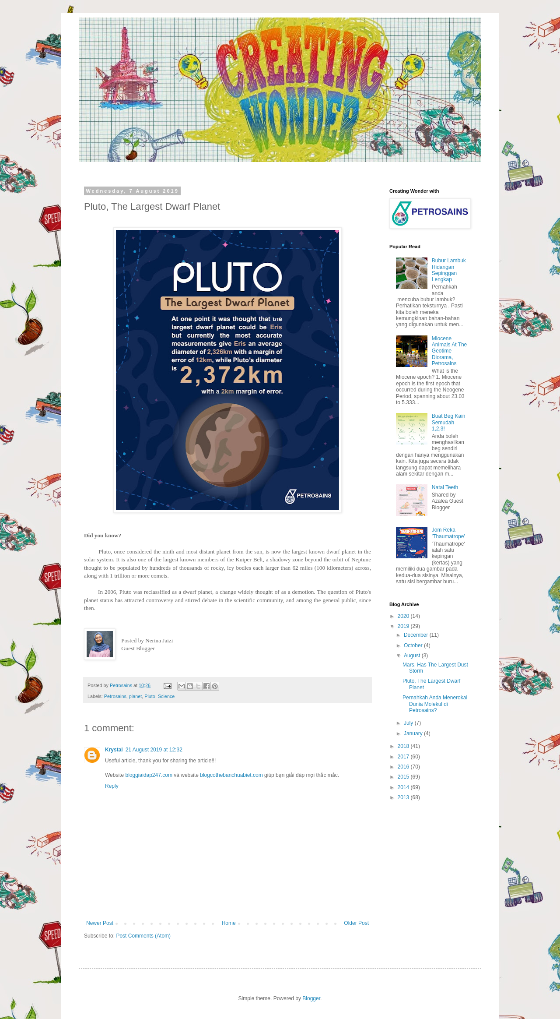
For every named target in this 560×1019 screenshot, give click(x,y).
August (413, 655)
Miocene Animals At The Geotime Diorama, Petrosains (449, 351)
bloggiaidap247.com (148, 775)
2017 (404, 757)
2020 (404, 616)
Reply (112, 786)
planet (135, 696)
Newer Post (99, 923)
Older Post (356, 923)
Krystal (114, 750)
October (414, 645)
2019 (404, 626)
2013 (404, 797)
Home (229, 923)
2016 (404, 767)
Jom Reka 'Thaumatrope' (448, 533)
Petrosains (115, 696)
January (414, 733)
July (409, 723)
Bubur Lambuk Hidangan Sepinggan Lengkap (449, 269)
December (417, 635)
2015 (404, 777)
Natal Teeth (445, 487)
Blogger (311, 998)
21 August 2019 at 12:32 (154, 750)
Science (166, 696)
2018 (404, 746)
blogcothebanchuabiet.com (231, 775)
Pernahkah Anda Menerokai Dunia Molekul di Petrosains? (434, 704)
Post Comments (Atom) (143, 936)
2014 (404, 787)
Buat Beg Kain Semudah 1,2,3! (449, 422)
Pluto (149, 696)
